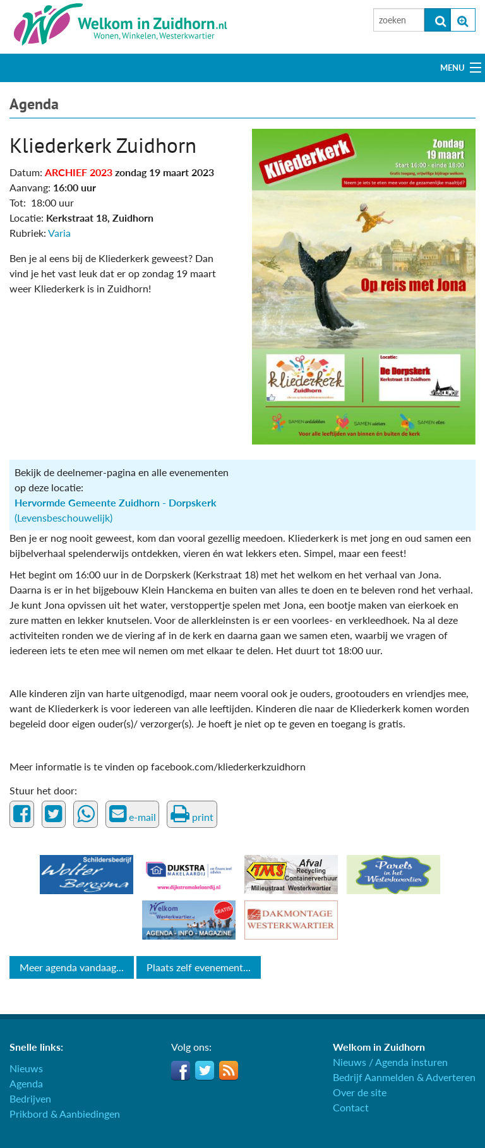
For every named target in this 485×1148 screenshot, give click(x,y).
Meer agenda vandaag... (72, 967)
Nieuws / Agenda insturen (390, 1062)
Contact (351, 1107)
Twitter (204, 1070)
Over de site (359, 1092)
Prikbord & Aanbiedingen (64, 1114)
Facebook (180, 1070)
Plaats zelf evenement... (199, 967)
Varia (59, 233)
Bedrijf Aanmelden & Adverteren (404, 1077)
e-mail (132, 814)
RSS (228, 1070)
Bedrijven (30, 1098)
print (192, 814)
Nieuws (26, 1068)
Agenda (34, 104)
